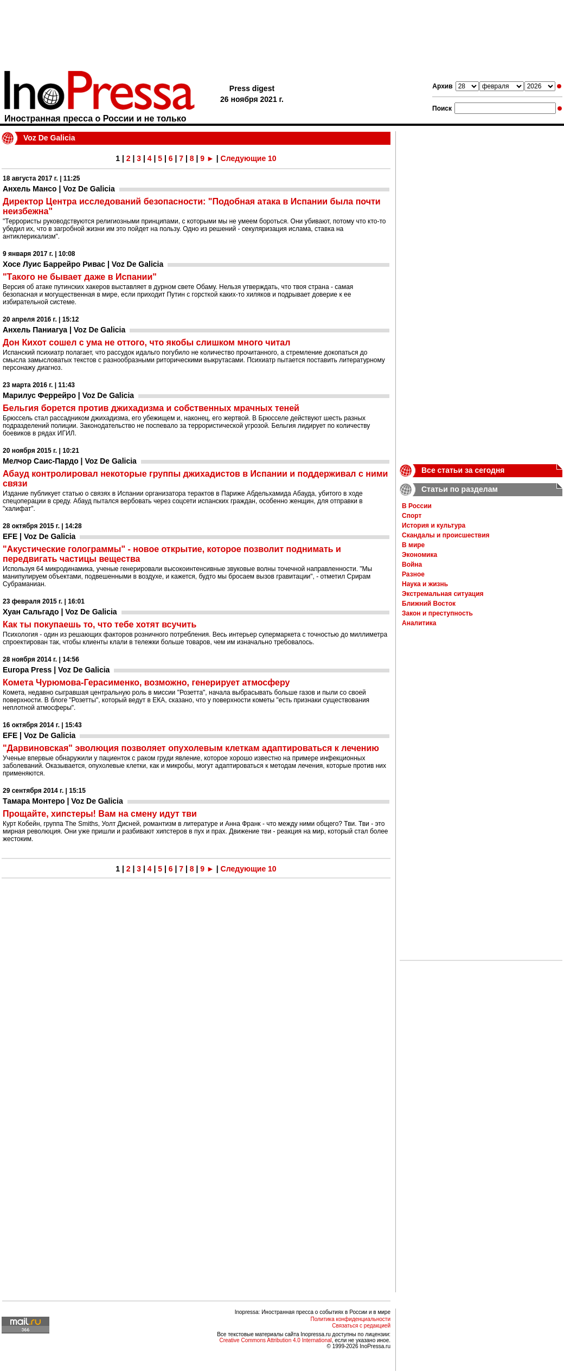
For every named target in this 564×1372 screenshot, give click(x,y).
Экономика (419, 555)
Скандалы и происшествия (446, 535)
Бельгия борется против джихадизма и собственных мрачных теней (151, 408)
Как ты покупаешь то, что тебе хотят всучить (99, 624)
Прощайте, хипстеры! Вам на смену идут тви (100, 813)
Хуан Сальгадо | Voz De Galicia (60, 611)
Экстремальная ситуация (443, 594)
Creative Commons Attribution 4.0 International (275, 1340)
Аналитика (419, 623)
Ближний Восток (429, 603)
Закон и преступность (437, 613)
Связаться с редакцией (361, 1326)
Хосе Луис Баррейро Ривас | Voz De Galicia (83, 264)
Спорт (411, 516)
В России (417, 506)
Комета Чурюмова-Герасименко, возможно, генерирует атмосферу (146, 682)
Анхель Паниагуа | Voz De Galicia (64, 329)
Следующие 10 (249, 158)
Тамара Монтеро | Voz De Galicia (63, 801)
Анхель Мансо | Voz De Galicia (59, 188)
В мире (413, 545)
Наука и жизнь (425, 584)
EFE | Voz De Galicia (39, 536)
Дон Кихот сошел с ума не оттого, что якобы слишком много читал (146, 342)
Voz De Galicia (49, 137)
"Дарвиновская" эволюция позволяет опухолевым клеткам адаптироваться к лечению (191, 748)
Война (412, 564)
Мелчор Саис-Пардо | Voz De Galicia (70, 461)
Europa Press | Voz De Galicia (56, 669)
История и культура (433, 525)
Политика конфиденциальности (350, 1319)
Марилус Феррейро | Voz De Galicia (68, 395)
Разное (413, 574)
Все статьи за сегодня (463, 470)
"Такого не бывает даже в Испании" (80, 276)
